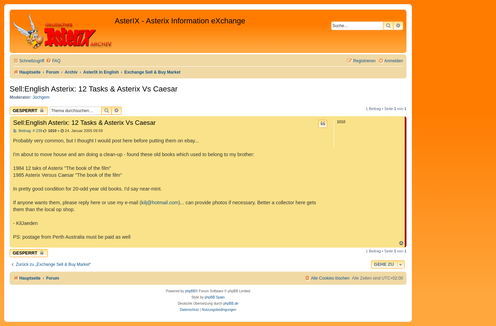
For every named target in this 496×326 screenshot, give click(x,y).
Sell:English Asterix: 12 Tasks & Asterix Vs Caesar (93, 89)
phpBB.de (230, 303)
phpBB (190, 291)
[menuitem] (53, 61)
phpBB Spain (215, 297)
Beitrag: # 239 (27, 131)
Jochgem (41, 97)
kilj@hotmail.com (159, 202)
